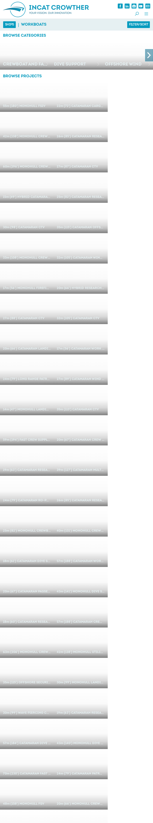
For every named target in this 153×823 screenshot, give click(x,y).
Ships (9, 24)
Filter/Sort (138, 24)
